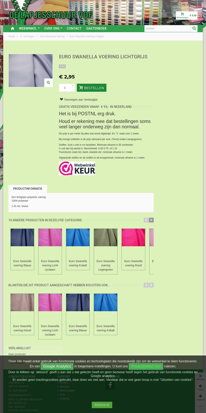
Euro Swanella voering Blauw (22, 269)
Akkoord (102, 405)
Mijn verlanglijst (163, 71)
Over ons (53, 28)
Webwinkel (29, 28)
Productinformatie (27, 194)
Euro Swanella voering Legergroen (106, 271)
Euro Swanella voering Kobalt (78, 269)
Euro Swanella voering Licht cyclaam (50, 271)
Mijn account (188, 4)
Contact (74, 28)
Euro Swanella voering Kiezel (22, 334)
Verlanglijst (166, 57)
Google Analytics (57, 366)
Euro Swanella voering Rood (133, 269)
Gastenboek (96, 28)
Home (11, 36)
